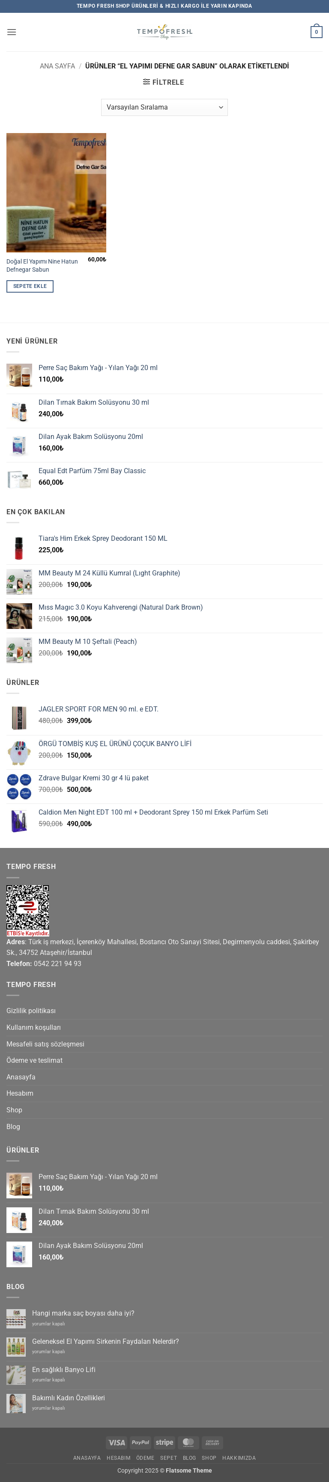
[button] (11, 31)
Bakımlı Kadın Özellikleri (68, 1398)
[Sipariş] (164, 107)
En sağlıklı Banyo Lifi (64, 1370)
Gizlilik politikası (31, 1011)
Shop (14, 1110)
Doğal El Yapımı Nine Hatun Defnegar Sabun (42, 265)
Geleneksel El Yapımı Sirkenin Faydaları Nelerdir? (105, 1341)
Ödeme (145, 1458)
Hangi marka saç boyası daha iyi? (83, 1313)
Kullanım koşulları (33, 1027)
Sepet (168, 1458)
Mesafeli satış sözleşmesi (45, 1044)
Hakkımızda (239, 1458)
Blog (13, 1127)
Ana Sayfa (57, 66)
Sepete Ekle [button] (30, 286)
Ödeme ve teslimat (34, 1060)
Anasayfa (21, 1077)
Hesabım (19, 1093)
